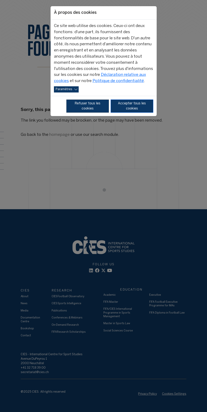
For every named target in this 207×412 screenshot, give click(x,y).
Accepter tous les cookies (132, 106)
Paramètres (64, 89)
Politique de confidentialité (118, 81)
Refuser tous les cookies (87, 106)
